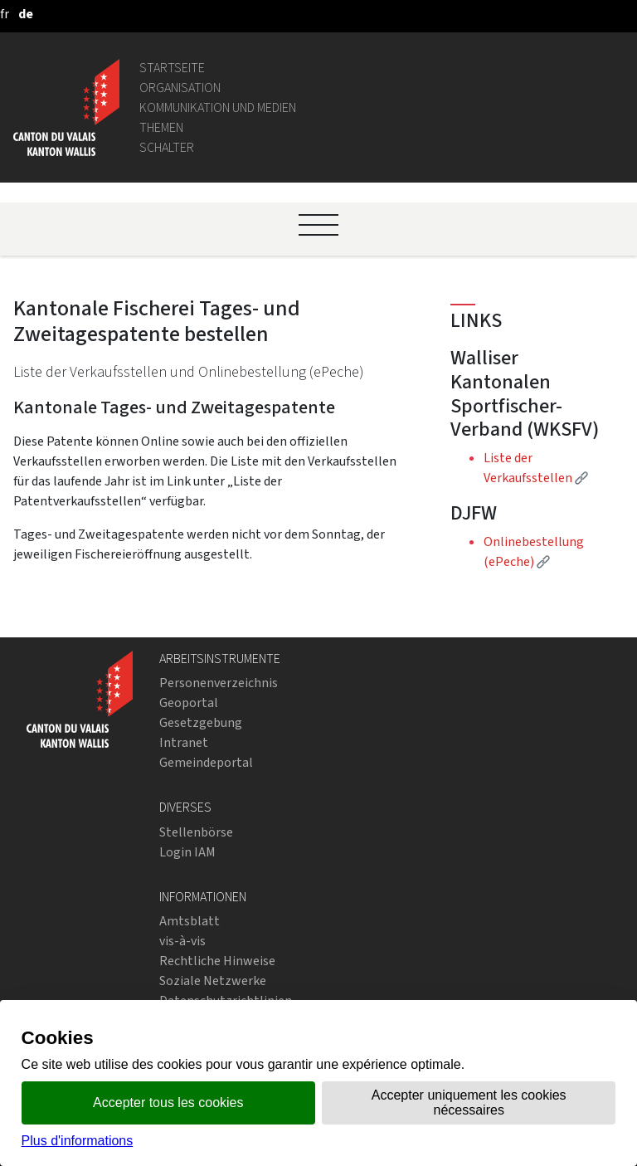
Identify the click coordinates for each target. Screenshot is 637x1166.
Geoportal (188, 702)
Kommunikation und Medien (217, 107)
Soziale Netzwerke (212, 980)
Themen (161, 127)
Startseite (172, 67)
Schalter (166, 147)
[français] (4, 13)
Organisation (180, 87)
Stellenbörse (196, 832)
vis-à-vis (182, 940)
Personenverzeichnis (218, 682)
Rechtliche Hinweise (217, 960)
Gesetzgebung (200, 722)
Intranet (183, 742)
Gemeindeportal (206, 762)
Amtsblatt (189, 920)
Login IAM (187, 852)
